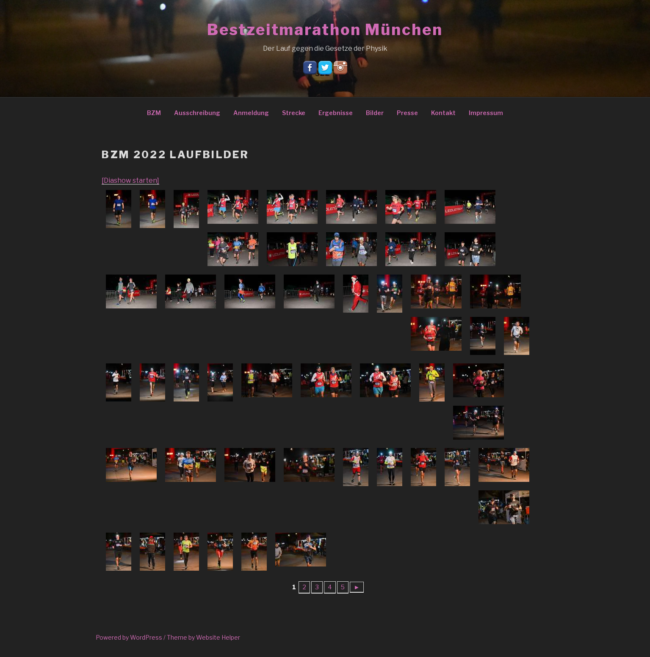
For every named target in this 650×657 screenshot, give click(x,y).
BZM (154, 112)
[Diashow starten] (130, 180)
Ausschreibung (197, 112)
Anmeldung (251, 112)
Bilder (375, 112)
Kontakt (443, 112)
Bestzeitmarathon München (325, 29)
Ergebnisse (335, 112)
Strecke (293, 112)
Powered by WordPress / (131, 637)
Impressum (486, 112)
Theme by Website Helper (203, 637)
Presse (407, 112)
